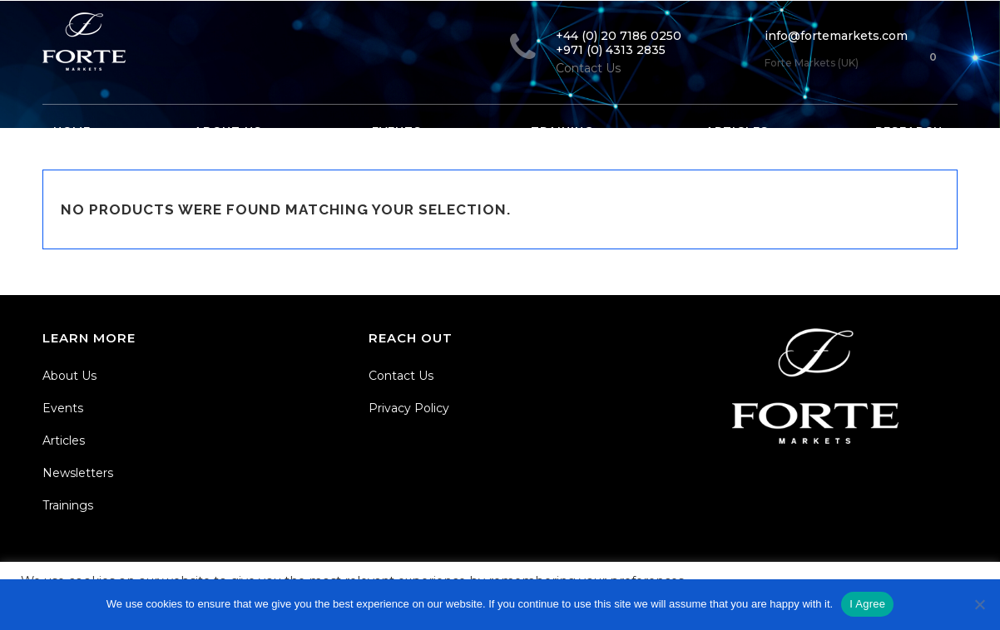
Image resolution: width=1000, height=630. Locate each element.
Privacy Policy (409, 408)
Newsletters (77, 472)
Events (62, 408)
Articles (63, 440)
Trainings (67, 505)
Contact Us (401, 375)
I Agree (867, 604)
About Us (69, 375)
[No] (979, 604)
